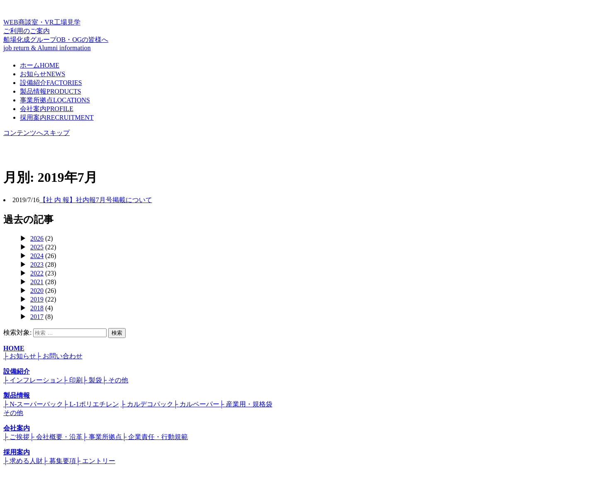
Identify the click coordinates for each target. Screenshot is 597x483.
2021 (37, 281)
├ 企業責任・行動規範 (155, 436)
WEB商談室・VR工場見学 (298, 27)
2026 (37, 238)
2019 (37, 299)
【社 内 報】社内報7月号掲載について (95, 199)
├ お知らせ (19, 356)
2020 (37, 290)
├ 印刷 (72, 380)
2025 (37, 247)
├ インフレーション (33, 380)
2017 (37, 316)
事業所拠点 (55, 100)
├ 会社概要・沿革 (55, 436)
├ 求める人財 (23, 460)
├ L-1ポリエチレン (91, 404)
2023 (37, 264)
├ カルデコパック (147, 404)
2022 (37, 273)
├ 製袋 (92, 380)
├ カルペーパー (196, 404)
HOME (13, 348)
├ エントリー (95, 460)
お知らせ (42, 73)
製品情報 (50, 91)
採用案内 (57, 117)
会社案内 (46, 108)
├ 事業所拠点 (102, 436)
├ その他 (115, 380)
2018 (37, 308)
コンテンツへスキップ (36, 132)
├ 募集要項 (59, 460)
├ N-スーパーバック (33, 404)
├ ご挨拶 (16, 436)
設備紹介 (51, 82)
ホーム (39, 65)
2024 (37, 255)
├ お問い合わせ (59, 356)
